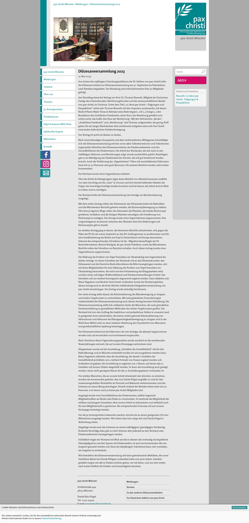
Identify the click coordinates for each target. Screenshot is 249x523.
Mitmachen (50, 138)
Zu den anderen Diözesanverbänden (145, 492)
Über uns (48, 94)
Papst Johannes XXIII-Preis (57, 124)
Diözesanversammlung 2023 (105, 4)
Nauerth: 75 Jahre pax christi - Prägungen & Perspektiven (187, 99)
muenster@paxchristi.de (98, 503)
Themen (48, 101)
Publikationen (51, 116)
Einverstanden (239, 507)
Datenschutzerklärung (51, 518)
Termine (48, 86)
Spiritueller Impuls (53, 131)
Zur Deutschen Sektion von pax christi (145, 497)
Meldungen (82, 4)
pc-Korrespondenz (53, 109)
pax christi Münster (193, 38)
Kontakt (48, 146)
